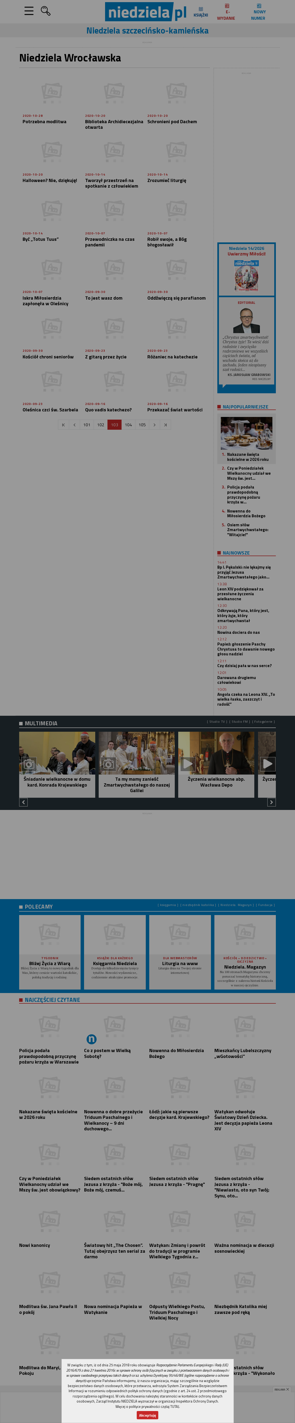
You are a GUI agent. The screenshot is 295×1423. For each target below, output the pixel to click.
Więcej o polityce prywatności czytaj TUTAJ (147, 1406)
